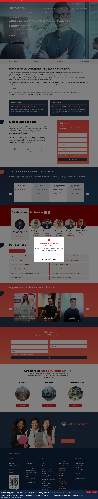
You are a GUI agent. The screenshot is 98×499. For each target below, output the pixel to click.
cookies (8, 492)
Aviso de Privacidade (7, 495)
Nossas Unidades (27, 1)
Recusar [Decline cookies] (88, 492)
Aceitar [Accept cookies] (94, 492)
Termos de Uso (19, 495)
